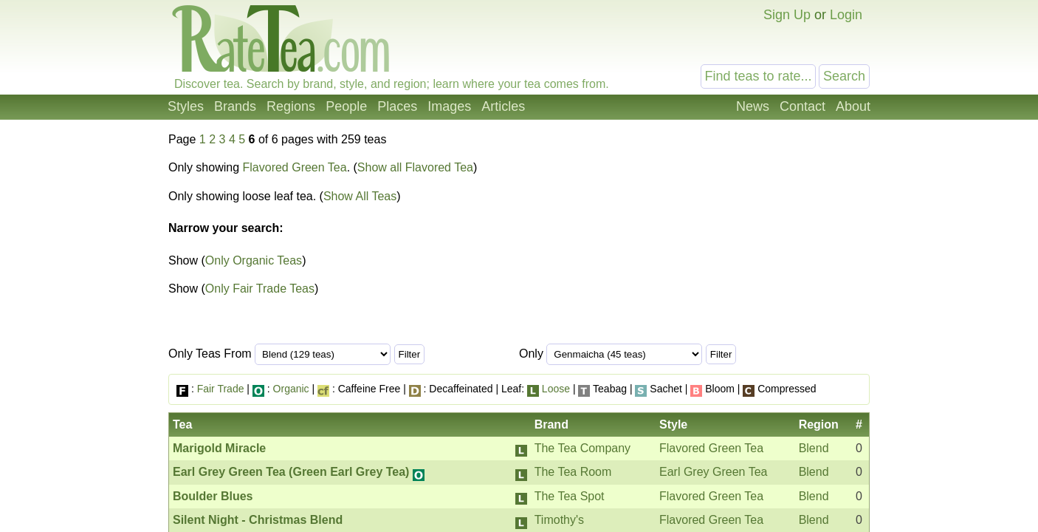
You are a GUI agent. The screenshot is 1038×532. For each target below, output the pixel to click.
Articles (503, 106)
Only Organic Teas (253, 260)
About (853, 106)
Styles (186, 106)
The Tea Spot (570, 496)
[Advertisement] (746, 242)
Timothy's (559, 520)
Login (846, 14)
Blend (814, 448)
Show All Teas (359, 196)
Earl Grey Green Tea (713, 472)
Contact (802, 106)
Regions (291, 106)
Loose (556, 389)
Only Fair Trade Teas (260, 288)
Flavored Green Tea (295, 167)
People (346, 106)
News (752, 106)
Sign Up (787, 14)
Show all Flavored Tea (415, 167)
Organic (291, 389)
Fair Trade (220, 389)
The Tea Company (582, 448)
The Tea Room (573, 472)
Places (397, 106)
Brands (235, 106)
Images (449, 106)
